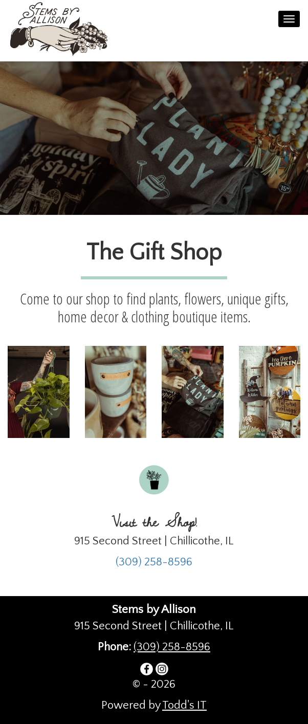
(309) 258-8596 (154, 562)
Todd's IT (184, 705)
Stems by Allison (64, 30)
